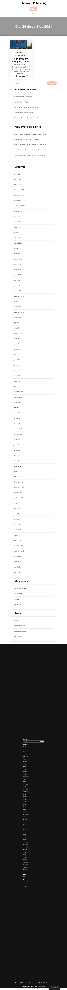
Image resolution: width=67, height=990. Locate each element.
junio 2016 (16, 418)
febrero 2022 (17, 259)
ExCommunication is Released (23, 97)
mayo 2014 (16, 519)
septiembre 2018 (18, 338)
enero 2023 (17, 238)
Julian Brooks (17, 150)
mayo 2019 (16, 328)
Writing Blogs (17, 604)
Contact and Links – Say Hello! (36, 134)
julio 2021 (16, 280)
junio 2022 (16, 248)
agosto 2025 (17, 211)
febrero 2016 (17, 429)
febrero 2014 (17, 535)
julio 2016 (16, 413)
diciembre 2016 (18, 392)
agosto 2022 (17, 243)
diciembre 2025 (18, 190)
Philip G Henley (22, 55)
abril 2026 (16, 174)
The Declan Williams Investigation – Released (28, 118)
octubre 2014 (17, 493)
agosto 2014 (17, 503)
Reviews (16, 599)
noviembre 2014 (18, 487)
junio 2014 (16, 514)
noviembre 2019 (18, 312)
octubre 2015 (17, 434)
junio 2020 (16, 301)
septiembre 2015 (18, 439)
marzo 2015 (17, 466)
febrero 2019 (17, 333)
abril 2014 (16, 524)
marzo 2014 (17, 530)
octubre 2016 (17, 397)
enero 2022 (17, 264)
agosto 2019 (17, 323)
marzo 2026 (17, 179)
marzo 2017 (17, 376)
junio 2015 (16, 450)
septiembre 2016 (18, 402)
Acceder (16, 620)
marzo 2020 (17, 307)
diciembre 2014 (18, 482)
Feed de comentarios (20, 631)
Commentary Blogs (19, 588)
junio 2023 (16, 232)
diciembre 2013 (18, 546)
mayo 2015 (16, 455)
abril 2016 (16, 423)
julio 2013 (16, 572)
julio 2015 (16, 445)
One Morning (17, 594)
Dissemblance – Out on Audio (23, 112)
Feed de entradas (19, 626)
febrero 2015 (17, 471)
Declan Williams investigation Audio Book (27, 107)
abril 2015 (16, 461)
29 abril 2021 (22, 52)
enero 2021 (17, 291)
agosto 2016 (17, 408)
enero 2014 (17, 540)
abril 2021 (16, 285)
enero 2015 (17, 477)
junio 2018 (16, 349)
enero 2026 (17, 185)
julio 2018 (16, 344)
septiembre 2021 (18, 269)
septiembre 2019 (18, 317)
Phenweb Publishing (33, 3)
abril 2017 (16, 370)
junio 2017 (16, 360)
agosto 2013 (17, 567)
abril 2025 (16, 216)
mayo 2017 (16, 365)
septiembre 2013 (18, 562)
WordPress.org (18, 636)
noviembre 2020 (18, 296)
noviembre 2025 (18, 195)
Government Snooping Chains (21, 60)
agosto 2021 (17, 275)
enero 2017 (17, 386)
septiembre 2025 (19, 206)
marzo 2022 (17, 254)
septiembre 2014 (18, 498)
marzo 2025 (17, 222)
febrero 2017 (17, 381)
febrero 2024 (17, 227)
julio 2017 (16, 354)
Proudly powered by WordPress (33, 987)
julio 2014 (16, 508)
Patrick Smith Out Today (21, 102)
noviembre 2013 (18, 551)
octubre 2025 (17, 200)
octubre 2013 (17, 556)
